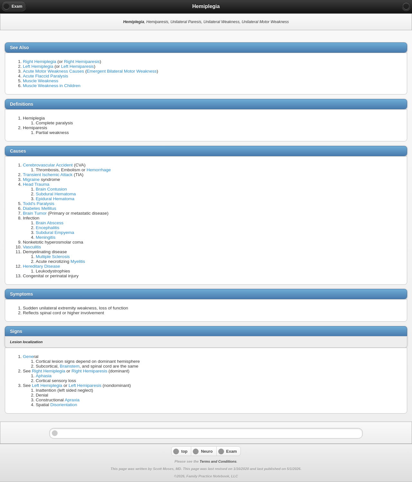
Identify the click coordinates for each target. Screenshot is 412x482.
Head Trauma (36, 184)
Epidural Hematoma (55, 198)
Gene (28, 356)
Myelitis (77, 261)
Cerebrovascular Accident (48, 165)
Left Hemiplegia (38, 66)
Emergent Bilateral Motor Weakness (121, 71)
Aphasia (44, 375)
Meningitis (45, 237)
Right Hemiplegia (39, 61)
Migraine (31, 179)
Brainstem (70, 366)
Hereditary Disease (41, 266)
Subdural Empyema (55, 232)
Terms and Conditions (218, 461)
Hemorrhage (99, 169)
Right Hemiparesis (82, 61)
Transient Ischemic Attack (47, 174)
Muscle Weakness (40, 80)
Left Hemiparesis (77, 66)
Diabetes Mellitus (39, 208)
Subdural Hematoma (56, 194)
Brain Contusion (51, 189)
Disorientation (63, 404)
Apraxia (72, 399)
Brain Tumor (35, 213)
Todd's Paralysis (38, 203)
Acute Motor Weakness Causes (53, 71)
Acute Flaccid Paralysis (45, 76)
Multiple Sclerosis (53, 256)
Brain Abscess (49, 222)
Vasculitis (32, 247)
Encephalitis (47, 227)
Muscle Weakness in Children (51, 85)
